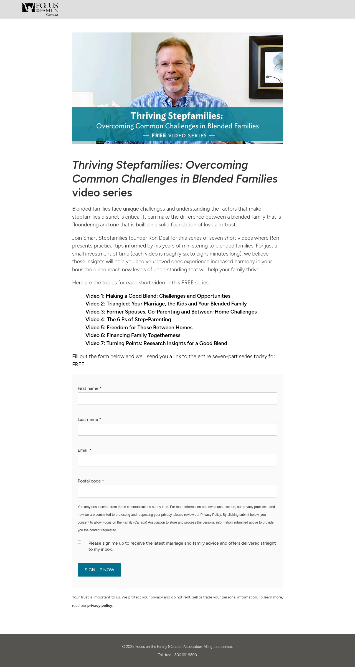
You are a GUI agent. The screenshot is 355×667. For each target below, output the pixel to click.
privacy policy (99, 605)
